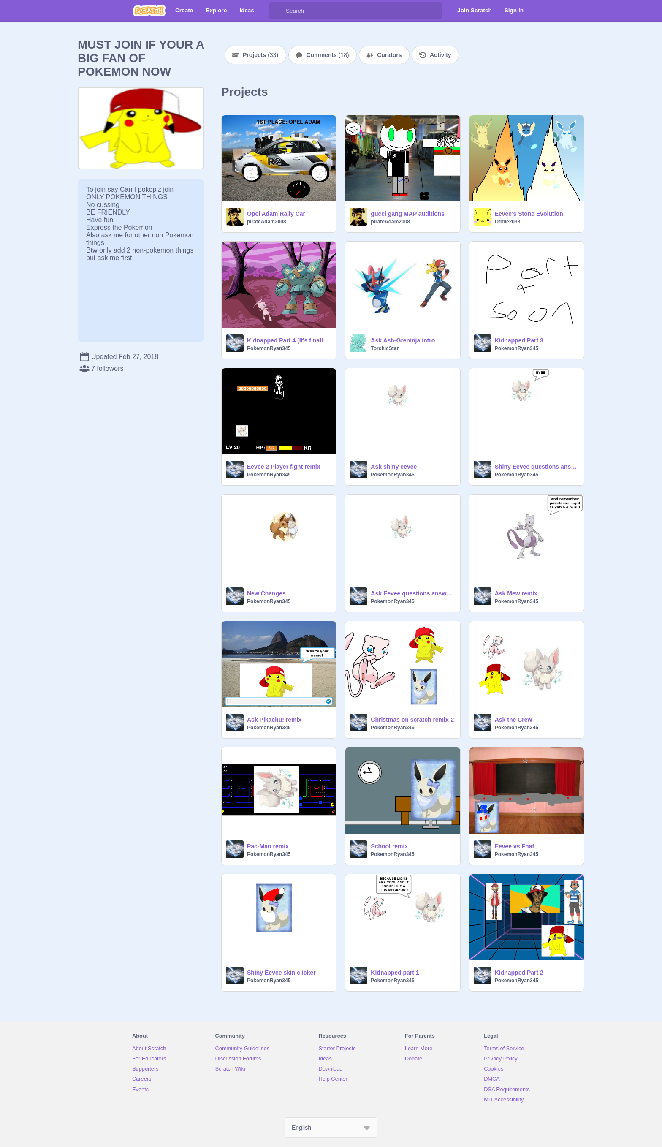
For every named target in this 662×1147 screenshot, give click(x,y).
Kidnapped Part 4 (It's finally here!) (289, 340)
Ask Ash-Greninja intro (403, 340)
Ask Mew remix (516, 593)
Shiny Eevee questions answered (537, 466)
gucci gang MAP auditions (408, 213)
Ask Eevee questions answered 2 (413, 593)
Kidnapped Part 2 (519, 972)
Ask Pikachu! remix (274, 719)
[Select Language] (331, 1127)
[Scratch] (149, 10)
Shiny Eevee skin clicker (281, 972)
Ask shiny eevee (394, 466)
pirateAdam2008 (266, 222)
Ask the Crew (513, 719)
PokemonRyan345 (268, 348)
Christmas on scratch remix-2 (412, 719)
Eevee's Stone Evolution (529, 213)
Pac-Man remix (268, 846)
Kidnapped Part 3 (519, 340)
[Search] (277, 10)
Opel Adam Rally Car (276, 213)
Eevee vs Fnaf (514, 846)
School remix (389, 846)
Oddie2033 (508, 222)
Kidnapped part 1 (395, 972)
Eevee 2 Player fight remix (283, 466)
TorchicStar (385, 348)
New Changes (266, 593)
